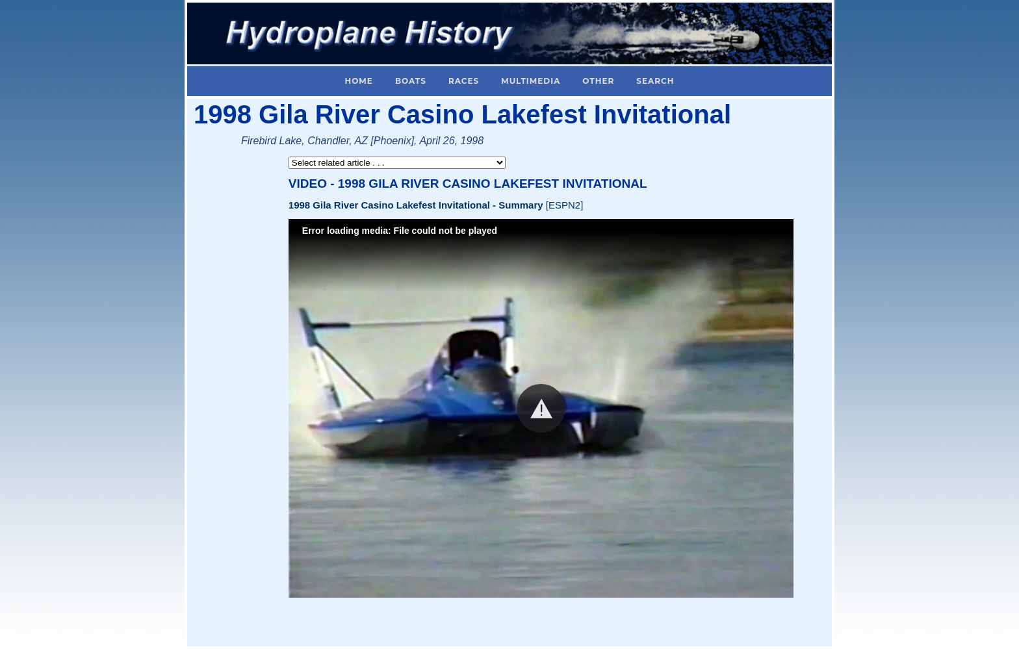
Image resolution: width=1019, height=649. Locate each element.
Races (463, 81)
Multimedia (530, 81)
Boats (410, 81)
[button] (541, 408)
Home (359, 81)
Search (655, 81)
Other (598, 81)
